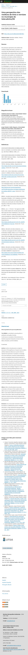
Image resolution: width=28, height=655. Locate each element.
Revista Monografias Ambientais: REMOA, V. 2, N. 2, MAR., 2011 (15, 512)
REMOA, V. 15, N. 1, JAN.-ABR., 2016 (9, 6)
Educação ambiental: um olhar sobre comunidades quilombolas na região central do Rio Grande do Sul (15, 456)
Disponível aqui (5, 326)
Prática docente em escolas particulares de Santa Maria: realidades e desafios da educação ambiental (15, 467)
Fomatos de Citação (7, 305)
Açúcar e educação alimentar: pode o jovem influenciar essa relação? (14, 445)
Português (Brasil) (6, 584)
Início (2, 5)
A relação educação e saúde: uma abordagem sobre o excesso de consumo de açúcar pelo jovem (15, 500)
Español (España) (6, 582)
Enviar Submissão (7, 548)
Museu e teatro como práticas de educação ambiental (14, 526)
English (4, 580)
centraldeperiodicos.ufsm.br (14, 645)
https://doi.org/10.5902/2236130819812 (14, 34)
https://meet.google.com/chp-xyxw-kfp (12, 649)
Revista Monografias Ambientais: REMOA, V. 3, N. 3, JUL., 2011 (14, 521)
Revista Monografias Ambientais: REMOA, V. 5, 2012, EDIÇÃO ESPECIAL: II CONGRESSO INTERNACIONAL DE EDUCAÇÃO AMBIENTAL (14, 491)
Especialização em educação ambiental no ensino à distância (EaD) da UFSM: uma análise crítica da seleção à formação (14, 519)
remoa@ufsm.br (11, 621)
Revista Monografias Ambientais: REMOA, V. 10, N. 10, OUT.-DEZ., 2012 (15, 448)
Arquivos (8, 5)
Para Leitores (5, 593)
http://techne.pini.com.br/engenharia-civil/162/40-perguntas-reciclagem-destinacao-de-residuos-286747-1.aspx (13, 189)
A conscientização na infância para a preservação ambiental (13, 487)
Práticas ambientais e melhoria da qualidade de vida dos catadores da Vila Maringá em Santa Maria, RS (15, 509)
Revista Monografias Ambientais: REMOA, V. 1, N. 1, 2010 (13, 459)
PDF (5, 284)
